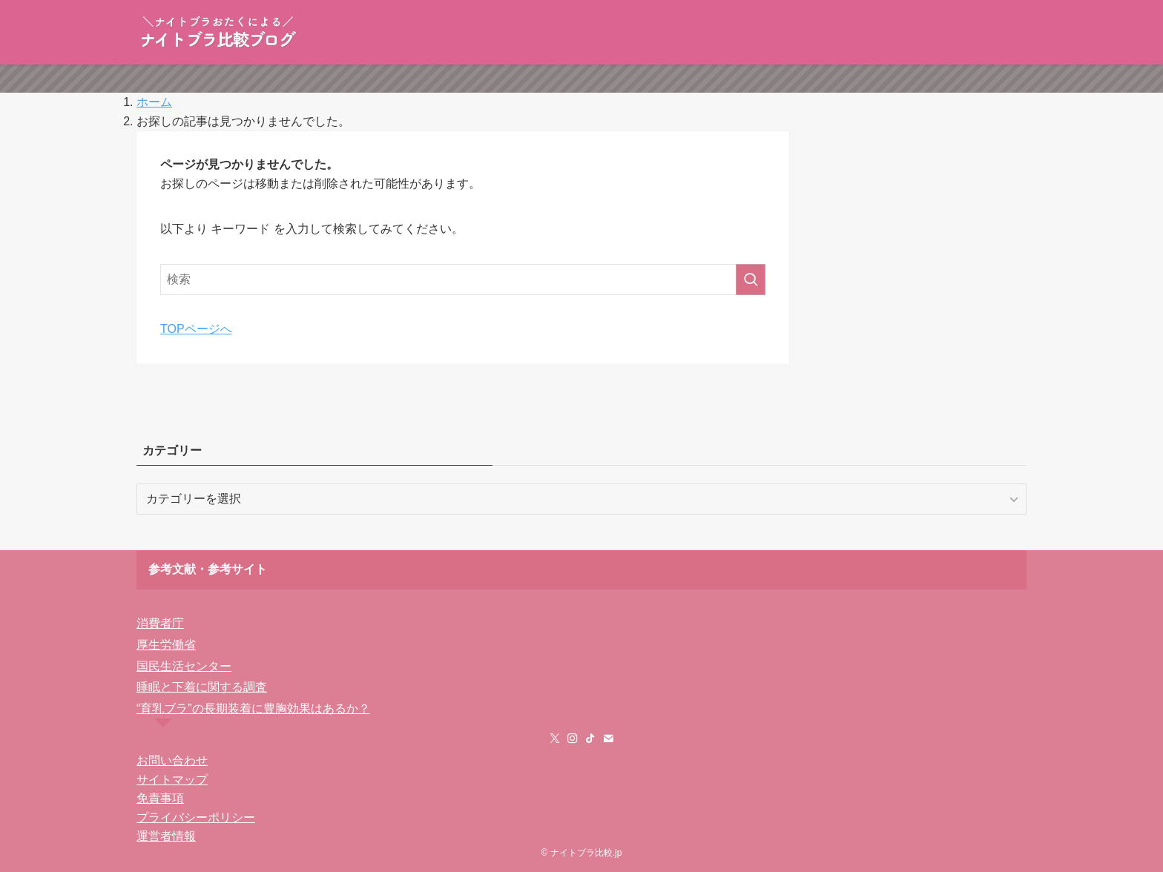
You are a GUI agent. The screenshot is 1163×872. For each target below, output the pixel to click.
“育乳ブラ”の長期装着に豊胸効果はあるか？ (253, 708)
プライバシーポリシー (195, 817)
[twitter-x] (554, 738)
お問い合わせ (172, 760)
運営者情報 (166, 836)
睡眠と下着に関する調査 (201, 687)
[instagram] (572, 738)
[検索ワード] (462, 279)
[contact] (608, 738)
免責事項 (160, 798)
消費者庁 (160, 623)
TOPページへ (196, 329)
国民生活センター (183, 666)
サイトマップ (172, 779)
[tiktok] (590, 738)
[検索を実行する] (750, 279)
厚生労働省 (166, 644)
